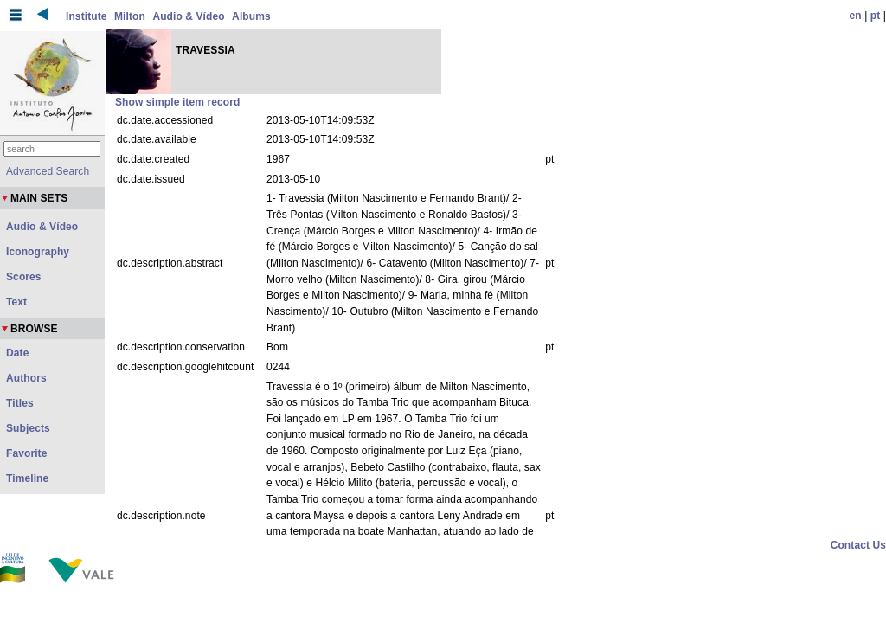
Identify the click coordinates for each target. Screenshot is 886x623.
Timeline (27, 478)
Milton (129, 16)
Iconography (37, 252)
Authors (26, 378)
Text (16, 302)
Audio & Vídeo (188, 16)
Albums (251, 16)
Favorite (26, 453)
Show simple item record (177, 102)
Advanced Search (47, 171)
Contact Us (858, 545)
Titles (20, 403)
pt (875, 16)
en (856, 16)
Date (17, 353)
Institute (86, 16)
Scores (24, 277)
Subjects (28, 428)
